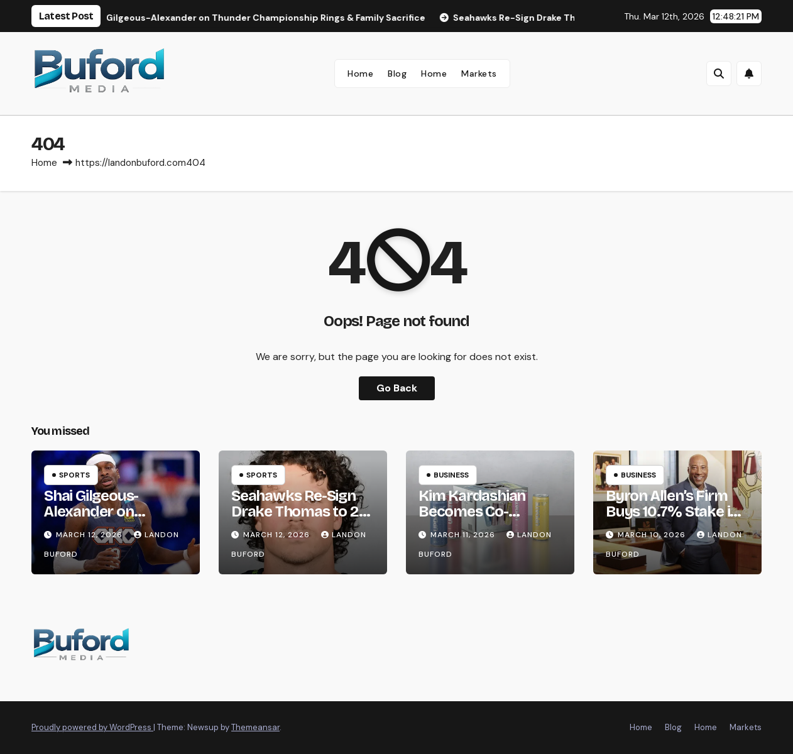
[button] (718, 73)
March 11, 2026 (464, 535)
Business (451, 475)
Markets (479, 73)
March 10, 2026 (653, 535)
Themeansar (255, 727)
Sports (74, 475)
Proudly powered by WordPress (92, 727)
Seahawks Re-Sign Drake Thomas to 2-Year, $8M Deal (297, 511)
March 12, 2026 (90, 535)
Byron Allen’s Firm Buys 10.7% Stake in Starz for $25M (672, 511)
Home (360, 73)
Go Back (396, 388)
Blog (397, 73)
